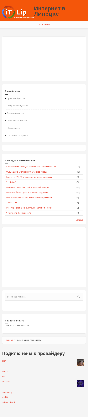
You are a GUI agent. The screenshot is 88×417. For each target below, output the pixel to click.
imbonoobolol (8, 402)
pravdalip (6, 381)
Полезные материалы (18, 135)
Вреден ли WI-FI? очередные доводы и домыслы (29, 177)
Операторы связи (15, 113)
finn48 (5, 371)
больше (79, 220)
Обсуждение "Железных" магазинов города (26, 171)
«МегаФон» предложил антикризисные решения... (29, 197)
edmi (4, 360)
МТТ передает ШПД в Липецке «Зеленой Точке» (29, 207)
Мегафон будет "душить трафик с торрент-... (27, 192)
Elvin (4, 376)
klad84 (5, 397)
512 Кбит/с (11, 182)
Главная (9, 340)
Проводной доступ (16, 98)
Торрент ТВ (12, 202)
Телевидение (14, 128)
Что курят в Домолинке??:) (18, 213)
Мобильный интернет (18, 120)
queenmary (7, 392)
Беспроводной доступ (17, 105)
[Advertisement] (44, 58)
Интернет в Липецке (49, 11)
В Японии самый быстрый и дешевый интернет (28, 187)
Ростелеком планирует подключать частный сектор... (31, 166)
